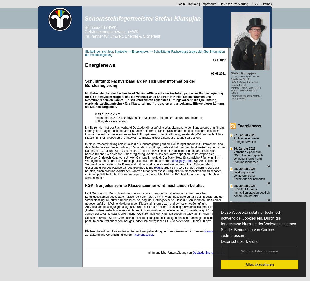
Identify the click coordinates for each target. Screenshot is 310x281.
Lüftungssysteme (181, 161)
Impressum (235, 236)
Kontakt (193, 4)
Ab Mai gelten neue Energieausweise (246, 140)
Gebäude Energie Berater (209, 252)
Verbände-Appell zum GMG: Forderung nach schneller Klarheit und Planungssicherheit (248, 157)
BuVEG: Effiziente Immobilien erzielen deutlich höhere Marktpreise (252, 193)
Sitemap (266, 4)
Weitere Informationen (259, 251)
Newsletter (211, 231)
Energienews (249, 126)
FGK (158, 167)
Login (181, 4)
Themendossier (143, 234)
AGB (255, 4)
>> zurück (219, 60)
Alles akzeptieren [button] (259, 264)
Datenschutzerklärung (240, 241)
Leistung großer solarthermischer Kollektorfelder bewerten (249, 176)
